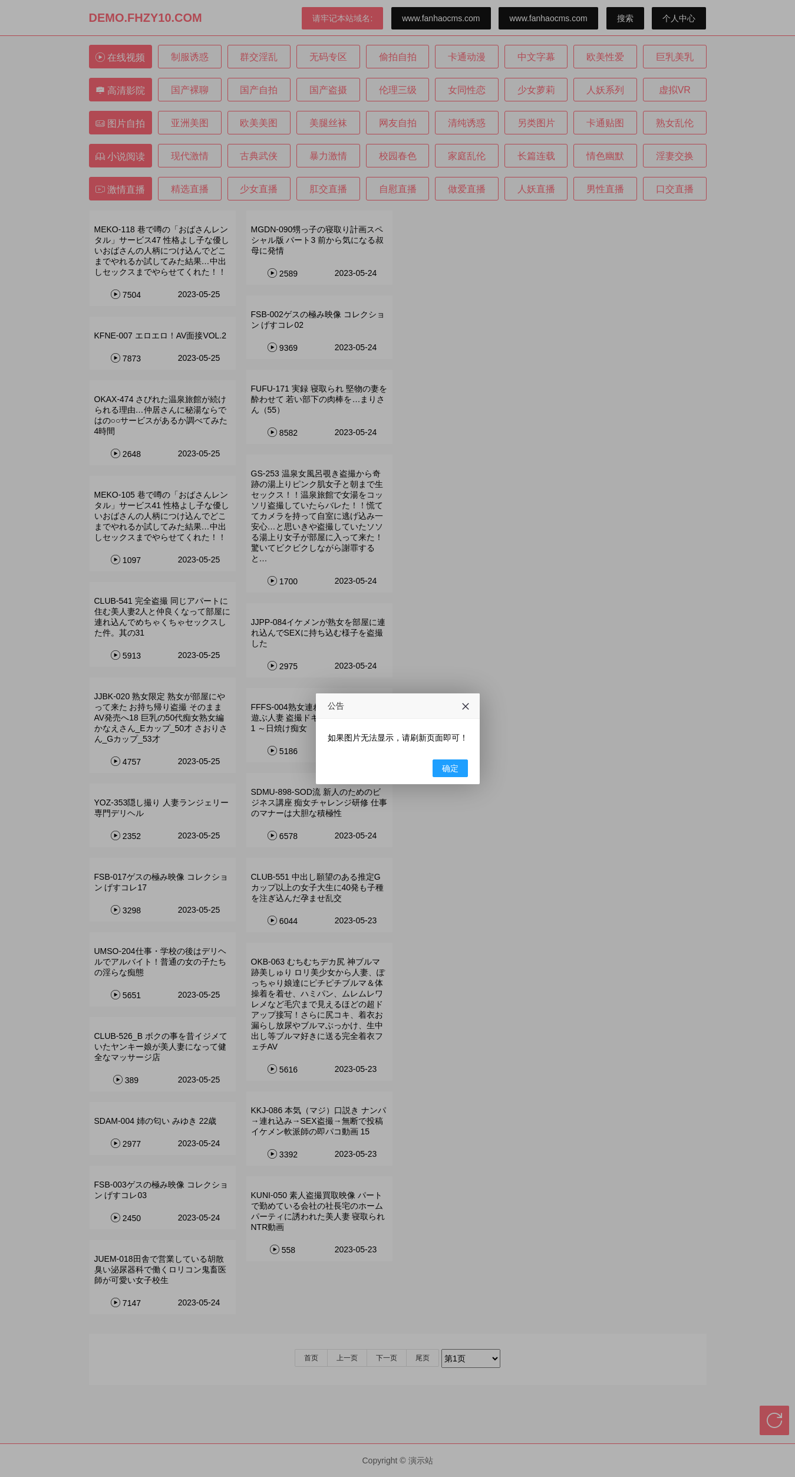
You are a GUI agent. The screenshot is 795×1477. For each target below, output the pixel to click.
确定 (450, 768)
